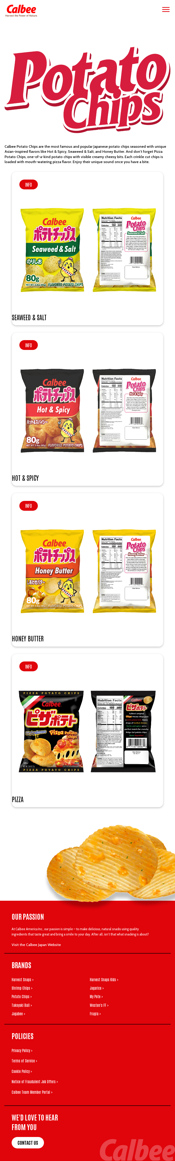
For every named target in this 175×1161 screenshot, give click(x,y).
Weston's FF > (99, 1005)
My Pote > (96, 996)
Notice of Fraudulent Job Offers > (35, 1081)
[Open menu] (166, 9)
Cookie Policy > (22, 1071)
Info (28, 184)
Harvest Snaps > (22, 979)
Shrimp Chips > (22, 988)
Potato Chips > (22, 996)
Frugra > (95, 1013)
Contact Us (28, 1142)
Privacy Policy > (22, 1050)
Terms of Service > (24, 1060)
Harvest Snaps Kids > (104, 979)
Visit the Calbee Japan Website (36, 945)
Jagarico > (97, 988)
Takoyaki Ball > (22, 1005)
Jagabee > (18, 1013)
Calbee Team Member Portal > (32, 1092)
